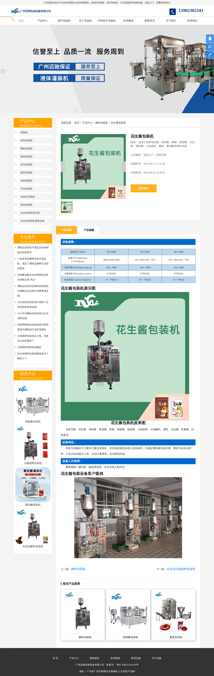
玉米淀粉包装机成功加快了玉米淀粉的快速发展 (33, 304)
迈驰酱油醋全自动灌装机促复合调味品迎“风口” (33, 277)
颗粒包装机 (27, 148)
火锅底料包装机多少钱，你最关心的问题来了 (33, 338)
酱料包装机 (78, 569)
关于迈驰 (156, 658)
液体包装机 (27, 156)
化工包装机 (85, 21)
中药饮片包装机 (107, 21)
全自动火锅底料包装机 (181, 569)
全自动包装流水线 (30, 213)
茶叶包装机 (64, 21)
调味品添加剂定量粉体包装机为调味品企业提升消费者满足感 (33, 291)
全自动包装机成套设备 (33, 221)
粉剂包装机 (27, 140)
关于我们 (171, 21)
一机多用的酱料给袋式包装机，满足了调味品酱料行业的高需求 (33, 263)
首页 (21, 21)
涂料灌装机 (27, 180)
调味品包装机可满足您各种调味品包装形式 (33, 250)
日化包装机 (27, 188)
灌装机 (24, 132)
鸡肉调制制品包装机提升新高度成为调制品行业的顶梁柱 (33, 327)
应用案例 (128, 21)
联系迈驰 (136, 658)
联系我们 (192, 21)
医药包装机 (27, 172)
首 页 (55, 658)
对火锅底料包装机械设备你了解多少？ (33, 356)
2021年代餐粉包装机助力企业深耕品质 (33, 316)
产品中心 (43, 21)
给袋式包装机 (28, 196)
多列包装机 (27, 164)
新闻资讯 (150, 21)
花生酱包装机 (118, 122)
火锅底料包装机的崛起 (29, 347)
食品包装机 (27, 204)
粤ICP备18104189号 (128, 665)
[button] (63, 166)
